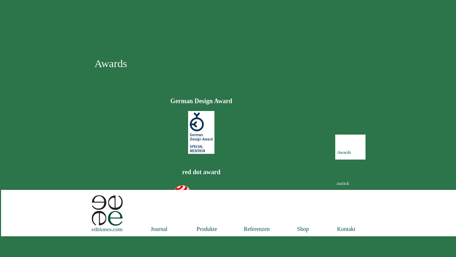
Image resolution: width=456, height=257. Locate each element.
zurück (343, 183)
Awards (344, 152)
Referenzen (257, 229)
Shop (303, 229)
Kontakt (346, 229)
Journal (159, 229)
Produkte (207, 229)
